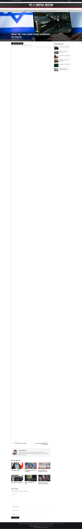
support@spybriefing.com (59, 523)
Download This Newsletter (17, 43)
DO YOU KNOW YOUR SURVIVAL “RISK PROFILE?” (64, 69)
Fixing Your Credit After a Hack (30, 483)
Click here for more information (47, 526)
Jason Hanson (22, 450)
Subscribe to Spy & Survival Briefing (18, 1)
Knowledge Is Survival (15, 470)
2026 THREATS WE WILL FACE (64, 64)
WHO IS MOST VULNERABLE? (16, 482)
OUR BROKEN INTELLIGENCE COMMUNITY (30, 471)
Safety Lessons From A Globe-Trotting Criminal (43, 483)
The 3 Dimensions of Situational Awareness (42, 471)
